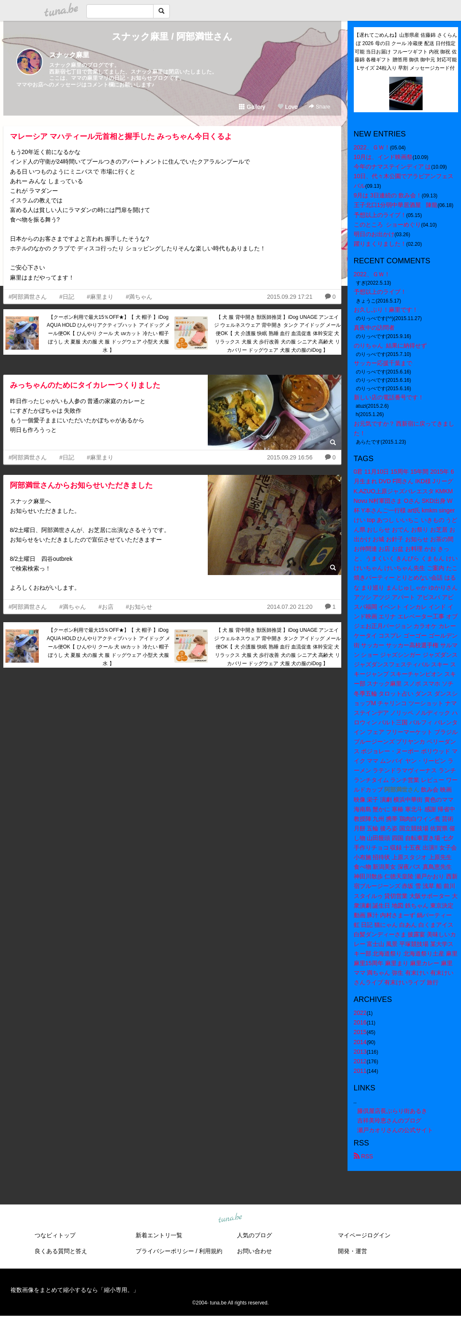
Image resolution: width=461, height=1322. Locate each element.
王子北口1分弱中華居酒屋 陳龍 (396, 205)
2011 (360, 1070)
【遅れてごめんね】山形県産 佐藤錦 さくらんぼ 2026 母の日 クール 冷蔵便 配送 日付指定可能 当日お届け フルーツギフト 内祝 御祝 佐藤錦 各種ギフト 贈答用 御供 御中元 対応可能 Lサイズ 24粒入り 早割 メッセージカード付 (406, 51)
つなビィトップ (55, 1235)
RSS (363, 1156)
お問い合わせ (254, 1251)
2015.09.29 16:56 (289, 457)
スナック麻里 (69, 54)
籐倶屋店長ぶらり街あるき (392, 1111)
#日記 (66, 296)
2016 (360, 1022)
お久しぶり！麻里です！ (386, 309)
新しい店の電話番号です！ (389, 397)
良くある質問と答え (61, 1251)
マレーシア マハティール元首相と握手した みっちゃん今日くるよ (121, 136)
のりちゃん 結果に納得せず (390, 345)
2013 (360, 1051)
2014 (360, 1042)
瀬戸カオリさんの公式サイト (395, 1130)
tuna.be (230, 1218)
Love (287, 106)
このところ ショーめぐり (387, 224)
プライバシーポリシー (165, 1251)
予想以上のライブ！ (380, 215)
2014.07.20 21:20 (289, 606)
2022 (360, 1012)
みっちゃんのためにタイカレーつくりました (85, 385)
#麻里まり (100, 296)
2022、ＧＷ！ (372, 147)
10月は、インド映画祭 (383, 157)
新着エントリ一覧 (159, 1235)
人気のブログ (254, 1235)
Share (319, 106)
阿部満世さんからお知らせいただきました (81, 485)
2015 (360, 1032)
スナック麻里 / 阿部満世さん (172, 36)
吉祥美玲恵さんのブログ (389, 1120)
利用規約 (210, 1251)
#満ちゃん (139, 296)
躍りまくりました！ (380, 243)
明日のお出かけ (374, 234)
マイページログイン (364, 1235)
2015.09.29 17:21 (289, 296)
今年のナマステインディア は (392, 166)
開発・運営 (352, 1251)
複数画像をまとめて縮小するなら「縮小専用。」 (74, 1290)
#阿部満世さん (28, 296)
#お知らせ (139, 606)
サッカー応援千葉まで (383, 363)
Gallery (252, 106)
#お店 (105, 606)
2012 (360, 1061)
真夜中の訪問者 (374, 327)
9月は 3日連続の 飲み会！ (388, 195)
